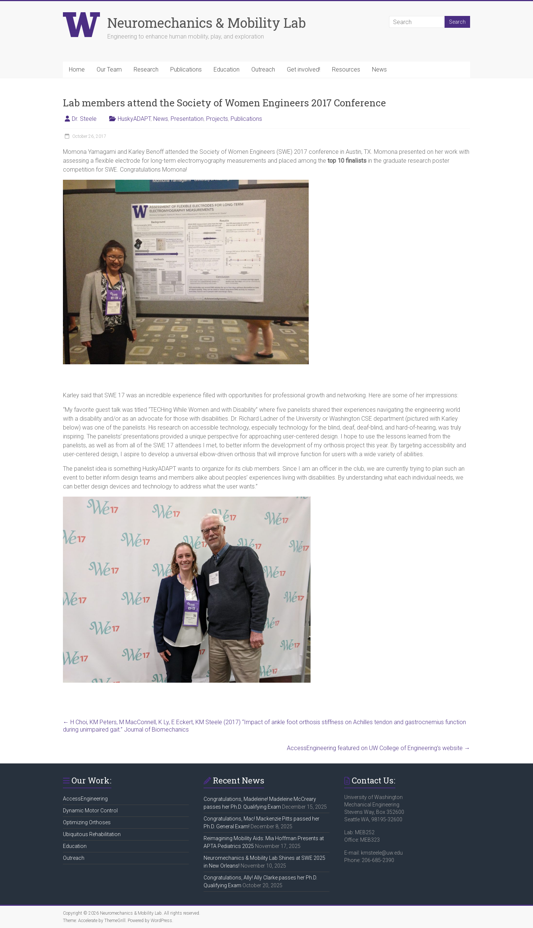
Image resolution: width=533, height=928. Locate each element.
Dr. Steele (84, 118)
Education (226, 69)
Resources (346, 69)
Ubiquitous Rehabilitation (92, 834)
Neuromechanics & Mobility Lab (206, 23)
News (379, 69)
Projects (217, 118)
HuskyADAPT (134, 118)
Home (77, 69)
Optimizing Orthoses (87, 822)
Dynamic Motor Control (90, 810)
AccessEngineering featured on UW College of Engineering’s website (378, 748)
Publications (186, 69)
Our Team (109, 69)
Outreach (263, 69)
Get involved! (303, 69)
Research (146, 69)
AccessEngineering (85, 799)
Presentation (187, 118)
